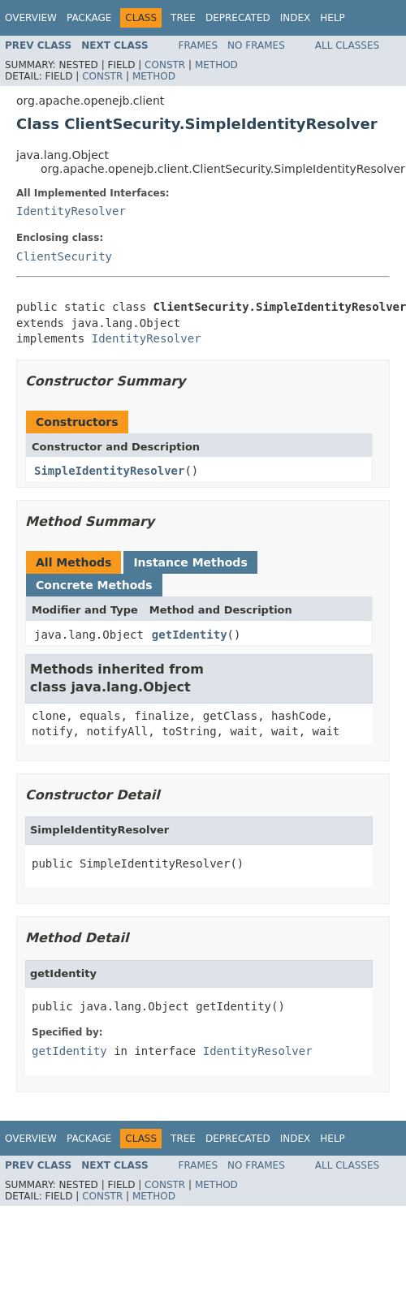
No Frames (256, 45)
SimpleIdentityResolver (109, 470)
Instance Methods (190, 562)
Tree (183, 18)
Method (216, 65)
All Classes (347, 45)
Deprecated (237, 18)
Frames (198, 45)
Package (89, 18)
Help (332, 18)
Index (295, 18)
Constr (165, 65)
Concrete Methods (94, 585)
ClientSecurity (64, 256)
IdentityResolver (71, 211)
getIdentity (189, 634)
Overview (31, 18)
